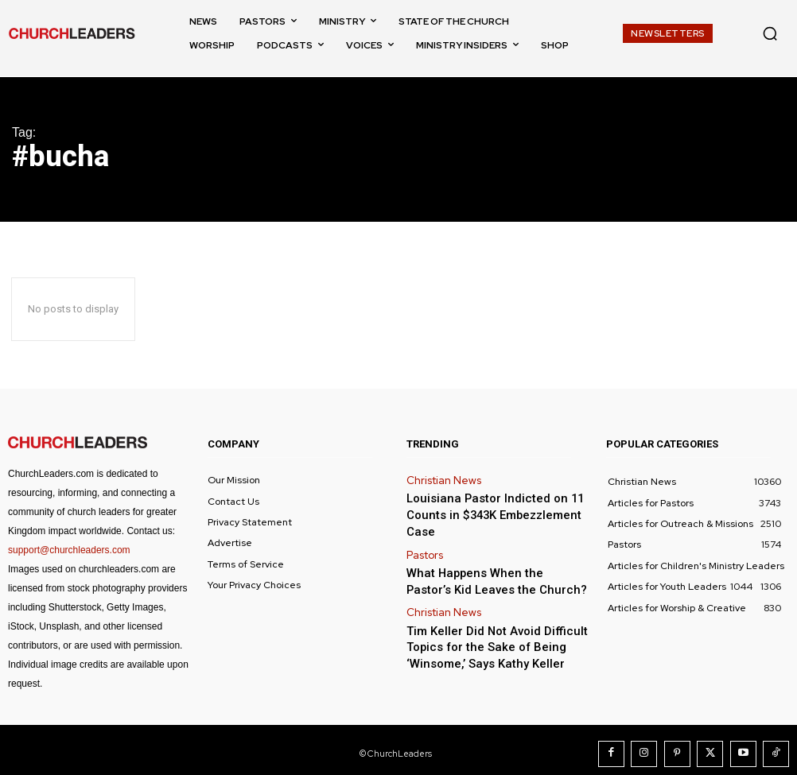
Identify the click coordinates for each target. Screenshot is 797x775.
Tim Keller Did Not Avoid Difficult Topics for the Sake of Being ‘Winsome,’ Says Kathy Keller (482, 615)
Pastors (423, 531)
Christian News (440, 479)
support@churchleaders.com (69, 550)
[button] (770, 33)
